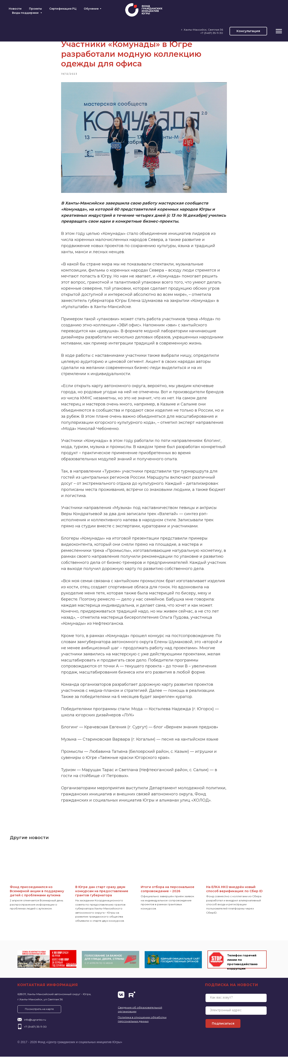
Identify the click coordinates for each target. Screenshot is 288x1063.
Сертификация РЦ (62, 8)
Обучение (91, 8)
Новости (15, 8)
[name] (236, 1004)
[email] (236, 1017)
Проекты (35, 8)
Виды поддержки (25, 12)
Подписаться (223, 1030)
